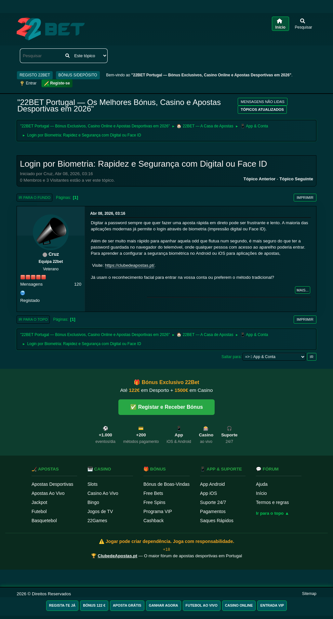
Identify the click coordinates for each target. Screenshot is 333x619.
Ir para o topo (33, 319)
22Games (97, 520)
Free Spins (154, 502)
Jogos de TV (100, 511)
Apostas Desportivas (52, 484)
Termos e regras (272, 502)
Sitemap (309, 593)
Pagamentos (213, 511)
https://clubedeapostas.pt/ (129, 265)
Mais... (303, 290)
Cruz (53, 254)
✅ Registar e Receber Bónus (166, 407)
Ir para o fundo (34, 198)
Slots (92, 484)
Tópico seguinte (296, 178)
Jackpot (39, 502)
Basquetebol (44, 520)
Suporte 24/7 (213, 502)
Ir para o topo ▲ (272, 513)
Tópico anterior (260, 178)
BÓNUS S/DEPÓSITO (78, 75)
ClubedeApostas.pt (117, 555)
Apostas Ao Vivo (48, 493)
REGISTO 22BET (35, 75)
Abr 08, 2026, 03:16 (107, 213)
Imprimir (305, 198)
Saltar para (231, 356)
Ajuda (262, 484)
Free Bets (153, 493)
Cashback (153, 520)
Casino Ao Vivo (102, 493)
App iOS (208, 493)
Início (261, 493)
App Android (212, 484)
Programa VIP (157, 511)
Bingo (93, 502)
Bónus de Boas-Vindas (166, 484)
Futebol (39, 511)
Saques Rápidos (216, 520)
